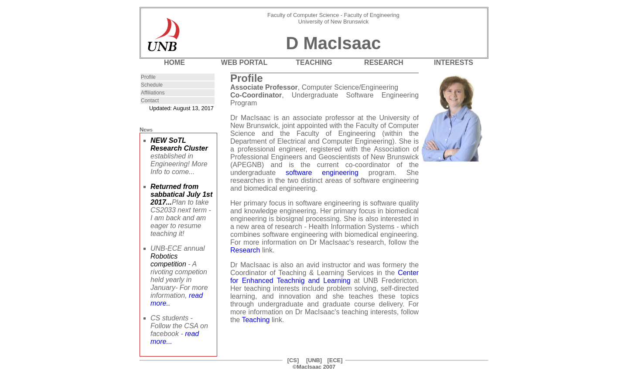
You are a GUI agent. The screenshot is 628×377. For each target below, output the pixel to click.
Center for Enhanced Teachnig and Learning (324, 276)
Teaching (256, 319)
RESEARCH (383, 62)
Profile (148, 77)
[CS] (293, 360)
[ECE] (335, 360)
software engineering (322, 172)
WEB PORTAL (244, 62)
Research (245, 250)
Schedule (152, 85)
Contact (150, 101)
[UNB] (314, 360)
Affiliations (152, 93)
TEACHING (314, 62)
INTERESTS (453, 62)
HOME (174, 62)
